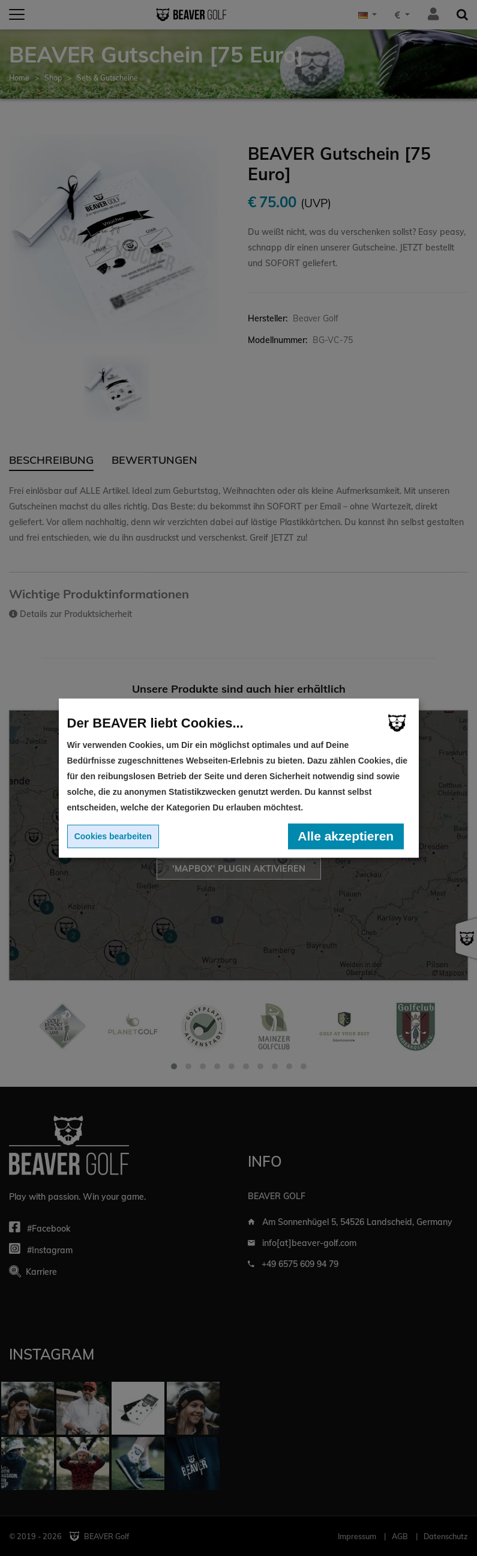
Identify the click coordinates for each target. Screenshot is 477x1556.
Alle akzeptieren (346, 836)
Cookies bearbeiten (113, 836)
